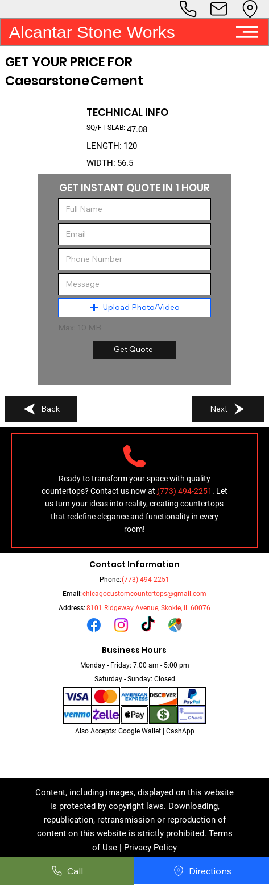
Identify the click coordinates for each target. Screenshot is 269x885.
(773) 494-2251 (145, 580)
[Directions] (202, 870)
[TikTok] (148, 625)
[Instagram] (121, 625)
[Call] (67, 870)
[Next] (228, 409)
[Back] (41, 409)
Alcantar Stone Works (92, 32)
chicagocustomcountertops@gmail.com (144, 594)
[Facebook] (94, 625)
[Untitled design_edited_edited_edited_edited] (175, 625)
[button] (135, 307)
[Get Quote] (134, 350)
